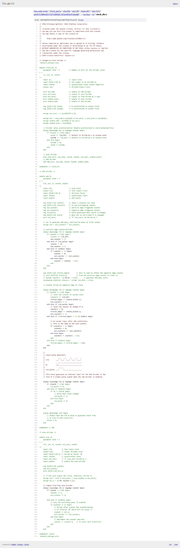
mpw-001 (85, 11)
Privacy (20, 544)
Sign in (175, 4)
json (176, 544)
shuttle (66, 11)
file (81, 20)
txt (170, 544)
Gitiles (14, 544)
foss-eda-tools (41, 11)
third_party (55, 11)
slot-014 (96, 11)
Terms (26, 544)
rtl (93, 14)
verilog (86, 14)
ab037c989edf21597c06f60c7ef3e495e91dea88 (56, 14)
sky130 (75, 11)
